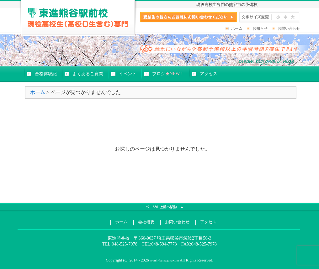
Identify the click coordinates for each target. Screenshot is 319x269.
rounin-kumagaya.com (164, 260)
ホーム (236, 28)
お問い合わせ (289, 28)
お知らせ (260, 28)
